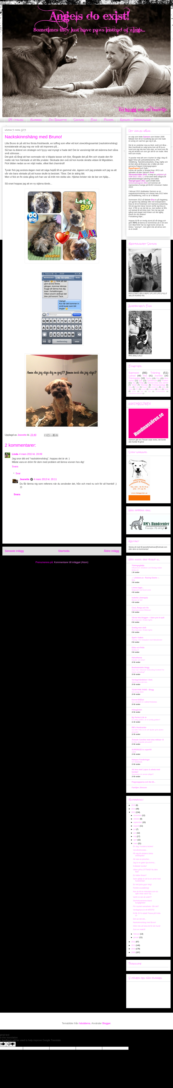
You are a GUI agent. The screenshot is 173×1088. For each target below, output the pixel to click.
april (135, 840)
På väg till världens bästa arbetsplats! (143, 854)
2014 (133, 809)
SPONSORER (160, 391)
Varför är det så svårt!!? (142, 897)
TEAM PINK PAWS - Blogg (143, 690)
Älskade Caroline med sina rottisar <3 (148, 740)
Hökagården (137, 710)
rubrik (134, 752)
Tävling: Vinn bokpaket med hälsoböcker (147, 640)
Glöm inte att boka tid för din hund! (146, 926)
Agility (164, 387)
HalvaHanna (137, 658)
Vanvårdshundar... (140, 850)
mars (135, 843)
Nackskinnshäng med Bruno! (144, 922)
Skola (166, 389)
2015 (133, 805)
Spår (140, 381)
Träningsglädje (138, 565)
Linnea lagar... (138, 588)
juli (134, 829)
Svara (15, 466)
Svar (18, 473)
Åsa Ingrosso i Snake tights (142, 620)
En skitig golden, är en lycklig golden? (146, 720)
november (137, 815)
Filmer (108, 120)
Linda (15, 454)
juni (135, 833)
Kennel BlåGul (138, 700)
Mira (133, 580)
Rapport (145, 387)
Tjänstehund (152, 381)
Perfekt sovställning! (141, 888)
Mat (142, 391)
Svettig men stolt (139, 628)
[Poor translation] (11, 1044)
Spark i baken (137, 638)
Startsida (63, 550)
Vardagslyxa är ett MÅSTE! (144, 910)
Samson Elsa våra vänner (157, 383)
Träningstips (134, 378)
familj (159, 389)
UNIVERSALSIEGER (135, 393)
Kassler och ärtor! (138, 660)
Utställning (154, 387)
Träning (155, 372)
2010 (133, 949)
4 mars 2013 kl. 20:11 (45, 479)
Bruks (134, 391)
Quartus (152, 389)
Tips (134, 383)
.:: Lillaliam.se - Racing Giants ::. (145, 578)
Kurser (143, 389)
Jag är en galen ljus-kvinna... (144, 863)
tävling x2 (135, 650)
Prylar (137, 387)
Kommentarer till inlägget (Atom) (71, 562)
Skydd (134, 385)
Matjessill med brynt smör (141, 590)
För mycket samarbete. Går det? (146, 906)
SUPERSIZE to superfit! (142, 750)
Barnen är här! (137, 600)
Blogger (106, 1023)
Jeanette (24, 479)
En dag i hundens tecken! (143, 846)
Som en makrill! (139, 929)
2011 (133, 945)
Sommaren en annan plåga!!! (143, 774)
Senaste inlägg (14, 550)
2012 (133, 942)
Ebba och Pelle (138, 648)
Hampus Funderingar (141, 760)
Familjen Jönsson (139, 788)
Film (158, 378)
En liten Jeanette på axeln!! (142, 742)
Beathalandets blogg (140, 667)
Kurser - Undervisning (135, 120)
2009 (133, 952)
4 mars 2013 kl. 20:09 (30, 454)
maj (135, 836)
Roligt (141, 383)
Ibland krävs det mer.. (140, 682)
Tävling (149, 378)
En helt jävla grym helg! (142, 884)
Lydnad (132, 375)
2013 (133, 812)
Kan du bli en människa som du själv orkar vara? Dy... (145, 893)
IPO (137, 389)
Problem (165, 381)
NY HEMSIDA (137, 762)
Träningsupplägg (158, 385)
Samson (79, 120)
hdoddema (84, 1023)
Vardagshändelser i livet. (142, 680)
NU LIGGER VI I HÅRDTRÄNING (144, 702)
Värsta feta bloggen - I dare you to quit (148, 618)
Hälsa (131, 389)
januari (136, 937)
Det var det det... (139, 919)
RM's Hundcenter (139, 727)
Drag (130, 387)
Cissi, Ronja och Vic (140, 608)
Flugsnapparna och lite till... (143, 782)
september (137, 822)
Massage (144, 385)
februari (136, 934)
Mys (149, 391)
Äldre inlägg (111, 550)
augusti (136, 826)
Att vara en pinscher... (141, 859)
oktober (136, 819)
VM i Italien (15, 120)
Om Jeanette (58, 120)
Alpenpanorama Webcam (141, 610)
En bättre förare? (139, 875)
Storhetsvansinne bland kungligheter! (142, 902)
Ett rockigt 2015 (137, 692)
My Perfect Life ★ (139, 717)
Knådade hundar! (140, 866)
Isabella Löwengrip (140, 598)
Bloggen (36, 120)
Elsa (94, 120)
